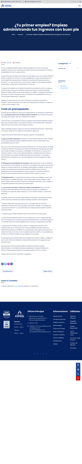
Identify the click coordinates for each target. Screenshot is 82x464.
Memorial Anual (57, 325)
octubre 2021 (64, 88)
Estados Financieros (59, 322)
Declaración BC (57, 341)
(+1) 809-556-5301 (16, 1)
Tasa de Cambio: (31, 1)
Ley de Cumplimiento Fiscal (74, 333)
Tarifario (55, 344)
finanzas (20, 34)
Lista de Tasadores (58, 338)
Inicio (13, 34)
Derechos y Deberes (59, 335)
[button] (78, 378)
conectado (18, 286)
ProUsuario (73, 348)
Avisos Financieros (58, 331)
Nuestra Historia (57, 316)
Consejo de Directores (59, 319)
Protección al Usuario (59, 328)
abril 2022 (63, 86)
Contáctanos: (7, 1)
